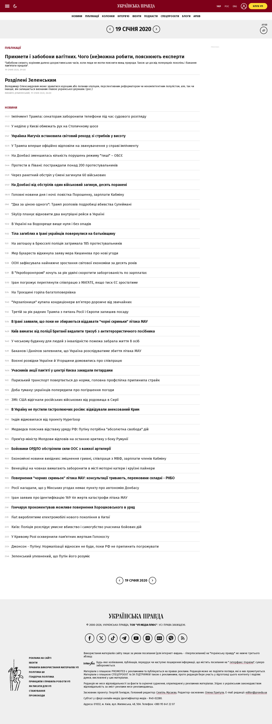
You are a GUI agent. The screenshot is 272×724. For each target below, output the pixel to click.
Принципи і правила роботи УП (49, 681)
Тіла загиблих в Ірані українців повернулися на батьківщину (63, 233)
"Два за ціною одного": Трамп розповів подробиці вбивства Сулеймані (71, 204)
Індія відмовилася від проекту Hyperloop (45, 419)
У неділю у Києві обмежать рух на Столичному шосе (55, 126)
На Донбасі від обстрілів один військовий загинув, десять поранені (69, 185)
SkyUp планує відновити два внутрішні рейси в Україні (57, 214)
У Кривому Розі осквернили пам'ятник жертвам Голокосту (60, 536)
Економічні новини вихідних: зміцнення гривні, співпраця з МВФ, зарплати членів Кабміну (88, 458)
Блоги (186, 16)
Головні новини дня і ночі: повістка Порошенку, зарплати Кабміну (67, 194)
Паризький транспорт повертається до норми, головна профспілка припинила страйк (85, 380)
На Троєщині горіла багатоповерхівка (43, 292)
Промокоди (37, 695)
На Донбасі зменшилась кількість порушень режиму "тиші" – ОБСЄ (67, 155)
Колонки (108, 16)
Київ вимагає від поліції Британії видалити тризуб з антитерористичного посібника (83, 331)
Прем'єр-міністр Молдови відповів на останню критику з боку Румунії (69, 439)
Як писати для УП (40, 686)
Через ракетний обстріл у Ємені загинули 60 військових (58, 175)
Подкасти (151, 16)
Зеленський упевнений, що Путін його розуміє (50, 556)
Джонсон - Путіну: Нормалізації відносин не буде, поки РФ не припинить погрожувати (85, 546)
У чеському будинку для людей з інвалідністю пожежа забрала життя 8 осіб (75, 341)
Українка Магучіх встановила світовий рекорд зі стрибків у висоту (68, 136)
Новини (77, 16)
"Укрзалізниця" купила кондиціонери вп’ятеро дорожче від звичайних (71, 302)
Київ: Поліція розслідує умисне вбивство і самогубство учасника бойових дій (76, 527)
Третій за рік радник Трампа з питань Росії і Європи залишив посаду (69, 312)
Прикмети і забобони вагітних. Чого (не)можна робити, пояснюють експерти (94, 57)
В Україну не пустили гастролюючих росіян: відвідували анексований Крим (75, 409)
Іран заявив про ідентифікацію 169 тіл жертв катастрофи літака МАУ (69, 497)
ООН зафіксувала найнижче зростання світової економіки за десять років (74, 263)
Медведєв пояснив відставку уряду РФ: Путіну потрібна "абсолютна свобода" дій (80, 429)
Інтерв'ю (123, 16)
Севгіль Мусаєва (166, 692)
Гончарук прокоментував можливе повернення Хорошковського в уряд (73, 507)
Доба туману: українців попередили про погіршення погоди (62, 390)
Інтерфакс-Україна (241, 662)
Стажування (37, 690)
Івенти (136, 16)
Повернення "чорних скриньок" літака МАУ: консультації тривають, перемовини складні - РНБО (93, 478)
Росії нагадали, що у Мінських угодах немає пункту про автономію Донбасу (75, 488)
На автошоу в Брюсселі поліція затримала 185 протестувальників (66, 243)
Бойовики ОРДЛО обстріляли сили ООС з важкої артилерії (61, 449)
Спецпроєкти (170, 16)
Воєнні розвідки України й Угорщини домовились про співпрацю (66, 360)
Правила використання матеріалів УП (54, 667)
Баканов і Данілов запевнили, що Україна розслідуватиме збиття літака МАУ (76, 351)
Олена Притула (214, 692)
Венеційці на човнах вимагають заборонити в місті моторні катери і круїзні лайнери (83, 468)
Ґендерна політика (41, 676)
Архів (196, 16)
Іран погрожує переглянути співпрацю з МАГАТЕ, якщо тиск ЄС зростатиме (74, 282)
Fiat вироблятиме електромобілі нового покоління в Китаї (60, 517)
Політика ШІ (37, 672)
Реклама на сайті (40, 658)
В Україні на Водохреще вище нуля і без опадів (51, 224)
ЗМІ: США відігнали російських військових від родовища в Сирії (65, 400)
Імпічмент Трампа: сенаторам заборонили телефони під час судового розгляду (78, 116)
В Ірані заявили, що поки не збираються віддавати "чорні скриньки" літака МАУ (79, 321)
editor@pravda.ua (256, 692)
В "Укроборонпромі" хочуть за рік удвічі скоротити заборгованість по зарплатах (79, 273)
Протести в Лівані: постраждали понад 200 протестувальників (64, 165)
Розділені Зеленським (30, 80)
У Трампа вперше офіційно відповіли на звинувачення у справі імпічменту (74, 146)
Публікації (92, 16)
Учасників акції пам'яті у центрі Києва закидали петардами (62, 370)
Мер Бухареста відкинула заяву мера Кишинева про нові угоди (64, 253)
